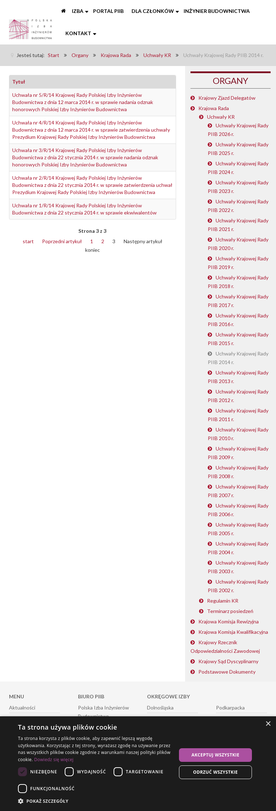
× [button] (268, 724)
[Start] (64, 11)
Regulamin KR (222, 601)
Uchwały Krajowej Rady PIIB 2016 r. (238, 319)
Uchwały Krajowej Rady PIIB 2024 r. (238, 167)
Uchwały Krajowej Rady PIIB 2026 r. (238, 129)
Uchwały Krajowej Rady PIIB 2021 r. (238, 224)
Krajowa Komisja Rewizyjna (228, 621)
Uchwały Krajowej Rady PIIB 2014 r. (238, 357)
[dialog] (138, 763)
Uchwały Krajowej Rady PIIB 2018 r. (238, 281)
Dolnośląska (160, 707)
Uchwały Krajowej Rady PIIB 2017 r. (238, 300)
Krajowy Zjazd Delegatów (227, 98)
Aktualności (22, 707)
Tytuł (18, 82)
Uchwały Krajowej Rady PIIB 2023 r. (238, 186)
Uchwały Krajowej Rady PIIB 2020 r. (238, 243)
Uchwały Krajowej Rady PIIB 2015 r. (238, 338)
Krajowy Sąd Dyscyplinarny (228, 661)
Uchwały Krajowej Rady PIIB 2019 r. (238, 262)
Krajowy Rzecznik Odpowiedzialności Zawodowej (225, 646)
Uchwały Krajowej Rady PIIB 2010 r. (238, 433)
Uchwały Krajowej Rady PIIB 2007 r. (238, 491)
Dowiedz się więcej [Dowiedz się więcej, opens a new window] (54, 759)
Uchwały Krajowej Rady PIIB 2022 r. (238, 205)
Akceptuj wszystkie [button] (215, 755)
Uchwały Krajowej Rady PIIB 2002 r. (238, 586)
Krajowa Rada (213, 108)
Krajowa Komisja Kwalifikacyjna (233, 632)
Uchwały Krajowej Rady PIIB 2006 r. (238, 510)
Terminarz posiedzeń (230, 611)
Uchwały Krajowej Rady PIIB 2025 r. (238, 148)
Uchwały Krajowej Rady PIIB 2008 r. (238, 472)
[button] (95, 801)
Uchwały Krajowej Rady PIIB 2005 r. (238, 529)
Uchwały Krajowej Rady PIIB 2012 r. (238, 395)
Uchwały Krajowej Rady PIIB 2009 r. (238, 452)
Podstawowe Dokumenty (227, 672)
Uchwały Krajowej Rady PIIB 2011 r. (238, 414)
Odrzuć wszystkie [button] (215, 772)
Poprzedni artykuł (62, 241)
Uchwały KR (221, 117)
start (28, 241)
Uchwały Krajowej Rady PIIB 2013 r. (238, 376)
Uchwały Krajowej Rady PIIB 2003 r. (238, 567)
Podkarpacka (230, 707)
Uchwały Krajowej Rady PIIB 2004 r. (238, 548)
